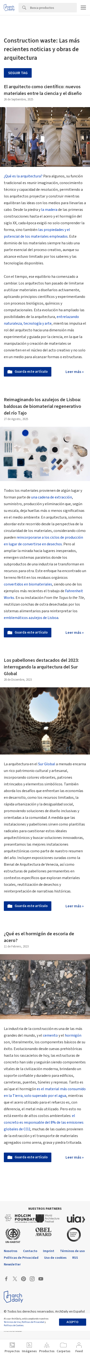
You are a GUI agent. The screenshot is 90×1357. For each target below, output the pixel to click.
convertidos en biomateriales (28, 584)
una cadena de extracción (51, 497)
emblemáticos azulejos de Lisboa (31, 617)
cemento (50, 1035)
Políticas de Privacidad (33, 1322)
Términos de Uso (12, 1322)
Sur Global (46, 764)
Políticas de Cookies (14, 1325)
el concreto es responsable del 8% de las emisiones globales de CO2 (44, 1122)
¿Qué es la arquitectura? (23, 176)
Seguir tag (18, 73)
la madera (49, 209)
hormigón (73, 1035)
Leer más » (75, 371)
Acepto (72, 1322)
